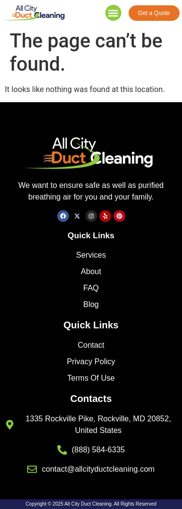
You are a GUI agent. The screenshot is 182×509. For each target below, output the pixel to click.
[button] (113, 13)
